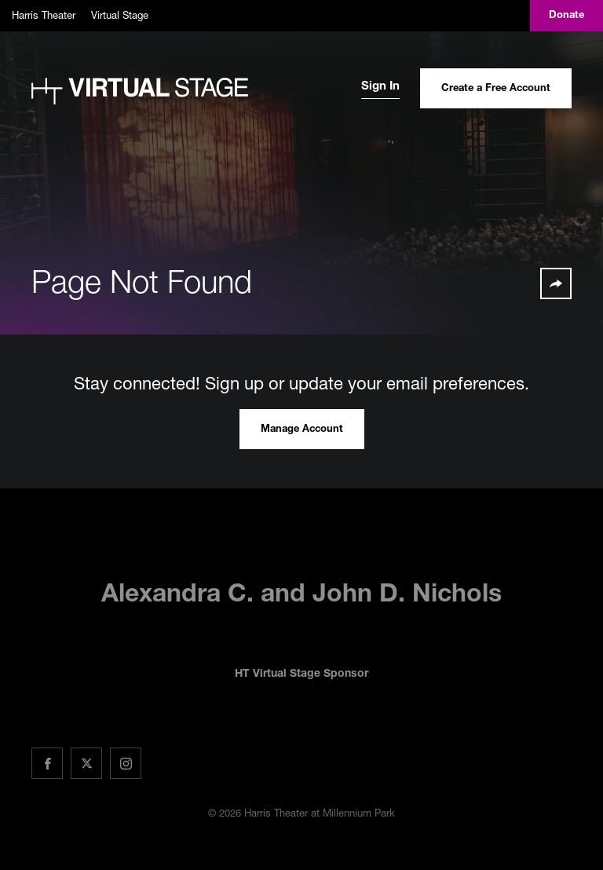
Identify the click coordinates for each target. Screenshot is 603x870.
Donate (566, 16)
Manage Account (302, 430)
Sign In (380, 87)
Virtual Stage (119, 15)
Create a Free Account (495, 89)
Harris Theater (43, 15)
